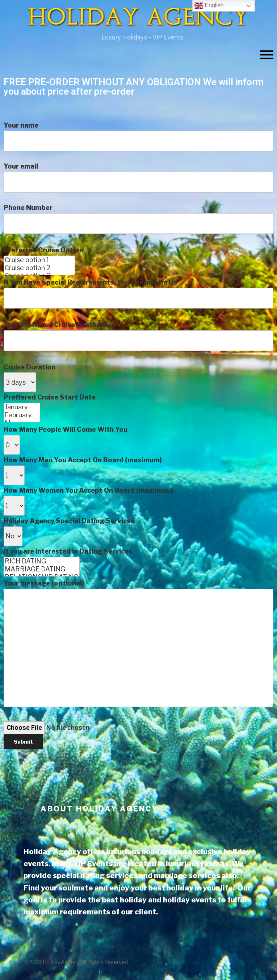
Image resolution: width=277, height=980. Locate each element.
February (22, 415)
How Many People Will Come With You (138, 587)
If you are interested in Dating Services (138, 648)
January (22, 407)
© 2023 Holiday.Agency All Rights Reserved (76, 962)
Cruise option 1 (39, 260)
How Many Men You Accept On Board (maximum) (138, 602)
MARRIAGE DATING (41, 569)
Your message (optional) (138, 643)
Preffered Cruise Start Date (138, 571)
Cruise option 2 (39, 268)
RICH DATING (41, 561)
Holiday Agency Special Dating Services (138, 633)
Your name (138, 136)
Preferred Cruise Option (138, 497)
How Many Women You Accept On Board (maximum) (138, 618)
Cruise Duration (138, 556)
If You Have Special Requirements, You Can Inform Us (138, 513)
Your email (138, 177)
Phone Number (138, 476)
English (209, 5)
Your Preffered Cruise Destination (138, 535)
